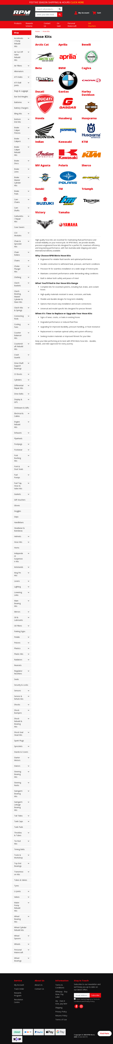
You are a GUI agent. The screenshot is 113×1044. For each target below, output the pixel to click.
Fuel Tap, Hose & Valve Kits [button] (18, 486)
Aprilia (62, 44)
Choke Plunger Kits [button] (17, 269)
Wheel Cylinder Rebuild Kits (20, 928)
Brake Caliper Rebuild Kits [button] (17, 151)
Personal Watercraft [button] (18, 951)
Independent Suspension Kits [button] (18, 557)
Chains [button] (17, 260)
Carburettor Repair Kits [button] (18, 219)
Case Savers (19, 227)
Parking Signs (19, 631)
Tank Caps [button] (18, 821)
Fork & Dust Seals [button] (18, 467)
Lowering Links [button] (18, 593)
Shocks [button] (17, 704)
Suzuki (39, 189)
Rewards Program (17, 994)
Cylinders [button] (18, 380)
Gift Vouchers (92, 24)
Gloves (17, 505)
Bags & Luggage (21, 91)
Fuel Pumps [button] (17, 476)
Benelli (86, 44)
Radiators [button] (18, 659)
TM (60, 189)
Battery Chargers (21, 108)
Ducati (39, 91)
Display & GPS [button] (18, 400)
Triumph (87, 189)
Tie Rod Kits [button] (17, 842)
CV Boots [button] (18, 374)
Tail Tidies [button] (18, 815)
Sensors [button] (17, 690)
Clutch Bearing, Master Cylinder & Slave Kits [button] (18, 296)
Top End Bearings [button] (18, 864)
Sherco (86, 165)
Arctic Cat (42, 44)
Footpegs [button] (18, 444)
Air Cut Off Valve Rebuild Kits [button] (18, 56)
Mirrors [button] (17, 612)
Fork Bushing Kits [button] (17, 458)
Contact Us (47, 24)
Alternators (18, 71)
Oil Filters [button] (18, 626)
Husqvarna (89, 118)
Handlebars (19, 522)
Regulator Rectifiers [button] (18, 672)
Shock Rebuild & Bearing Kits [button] (18, 722)
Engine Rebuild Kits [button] (17, 424)
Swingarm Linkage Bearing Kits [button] (18, 806)
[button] (81, 13)
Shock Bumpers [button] (18, 711)
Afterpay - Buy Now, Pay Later (61, 994)
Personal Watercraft (72, 24)
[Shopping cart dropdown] (96, 13)
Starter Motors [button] (17, 758)
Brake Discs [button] (16, 162)
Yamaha (64, 212)
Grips (16, 517)
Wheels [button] (17, 944)
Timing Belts (19, 849)
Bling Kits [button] (18, 113)
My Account (19, 985)
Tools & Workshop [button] (18, 856)
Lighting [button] (17, 586)
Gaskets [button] (17, 494)
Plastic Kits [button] (18, 654)
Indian (39, 142)
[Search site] (59, 9)
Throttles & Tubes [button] (18, 834)
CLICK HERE (77, 2)
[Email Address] (82, 995)
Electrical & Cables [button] (18, 414)
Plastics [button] (17, 648)
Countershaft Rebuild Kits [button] (18, 346)
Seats (16, 679)
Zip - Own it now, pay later (61, 1002)
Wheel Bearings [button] (18, 959)
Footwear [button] (18, 450)
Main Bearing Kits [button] (17, 603)
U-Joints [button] (17, 891)
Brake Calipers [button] (17, 139)
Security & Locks (21, 685)
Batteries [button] (18, 102)
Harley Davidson (88, 93)
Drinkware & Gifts (21, 408)
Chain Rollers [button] (17, 253)
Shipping (58, 1007)
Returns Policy (61, 1015)
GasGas (63, 91)
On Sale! (59, 24)
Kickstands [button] (18, 567)
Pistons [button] (17, 642)
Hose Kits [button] (18, 542)
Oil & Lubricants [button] (18, 618)
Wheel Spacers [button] (17, 937)
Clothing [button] (17, 277)
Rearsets (18, 665)
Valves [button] (16, 897)
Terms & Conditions (59, 986)
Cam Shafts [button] (16, 209)
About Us (38, 985)
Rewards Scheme (29, 24)
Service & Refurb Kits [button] (18, 697)
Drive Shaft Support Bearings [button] (18, 366)
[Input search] (46, 9)
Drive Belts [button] (18, 394)
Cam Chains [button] (17, 200)
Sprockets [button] (18, 746)
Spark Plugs (19, 740)
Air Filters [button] (18, 65)
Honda (39, 118)
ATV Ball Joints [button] (17, 84)
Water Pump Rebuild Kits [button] (17, 906)
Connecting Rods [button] (19, 317)
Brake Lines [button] (16, 170)
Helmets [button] (17, 536)
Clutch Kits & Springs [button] (18, 309)
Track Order (19, 989)
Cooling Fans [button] (17, 325)
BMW (62, 68)
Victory (40, 212)
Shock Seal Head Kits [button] (18, 733)
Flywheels (18, 438)
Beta (38, 68)
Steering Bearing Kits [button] (17, 774)
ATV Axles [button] (18, 77)
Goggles (17, 511)
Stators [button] (17, 766)
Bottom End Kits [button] (17, 120)
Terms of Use (61, 1019)
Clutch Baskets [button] (17, 284)
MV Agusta (42, 165)
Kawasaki (65, 142)
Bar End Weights (21, 96)
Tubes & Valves (20, 880)
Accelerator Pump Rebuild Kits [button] (18, 42)
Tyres (16, 885)
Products (18, 23)
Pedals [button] (17, 637)
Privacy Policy (61, 1011)
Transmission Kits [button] (18, 873)
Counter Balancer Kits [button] (18, 335)
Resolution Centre (18, 1000)
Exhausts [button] (18, 433)
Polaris (63, 165)
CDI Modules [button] (17, 234)
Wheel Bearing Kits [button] (17, 919)
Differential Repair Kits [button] (18, 386)
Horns (16, 547)
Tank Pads (18, 827)
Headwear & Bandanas (19, 529)
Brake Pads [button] (16, 192)
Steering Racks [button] (17, 783)
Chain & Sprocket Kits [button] (18, 244)
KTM (85, 142)
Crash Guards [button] (17, 356)
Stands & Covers (21, 752)
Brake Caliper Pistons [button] (17, 130)
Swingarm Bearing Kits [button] (18, 794)
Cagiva (86, 68)
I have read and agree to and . (86, 1000)
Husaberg (65, 118)
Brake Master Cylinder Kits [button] (17, 181)
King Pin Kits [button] (17, 574)
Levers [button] (17, 581)
